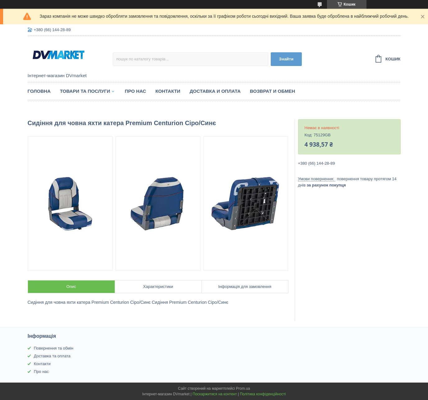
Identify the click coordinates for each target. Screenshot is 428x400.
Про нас (135, 91)
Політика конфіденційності (263, 394)
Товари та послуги (85, 91)
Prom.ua (243, 388)
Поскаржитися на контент (215, 394)
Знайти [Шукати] (286, 59)
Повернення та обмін (53, 348)
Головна (39, 91)
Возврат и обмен (272, 91)
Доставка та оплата (52, 356)
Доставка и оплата (215, 91)
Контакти (167, 91)
